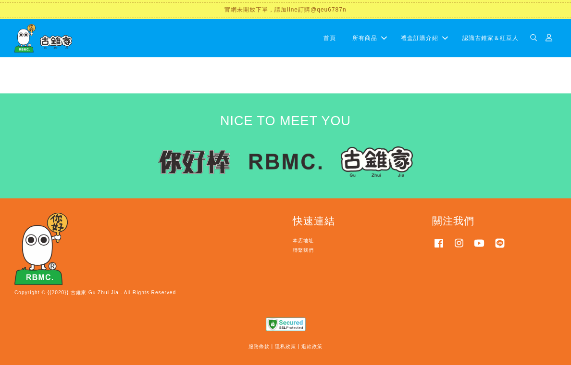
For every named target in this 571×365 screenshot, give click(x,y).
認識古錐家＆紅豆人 (490, 38)
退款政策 (312, 346)
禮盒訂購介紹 (424, 38)
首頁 (329, 38)
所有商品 (369, 38)
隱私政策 (285, 346)
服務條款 (259, 346)
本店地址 (303, 240)
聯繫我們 (303, 250)
